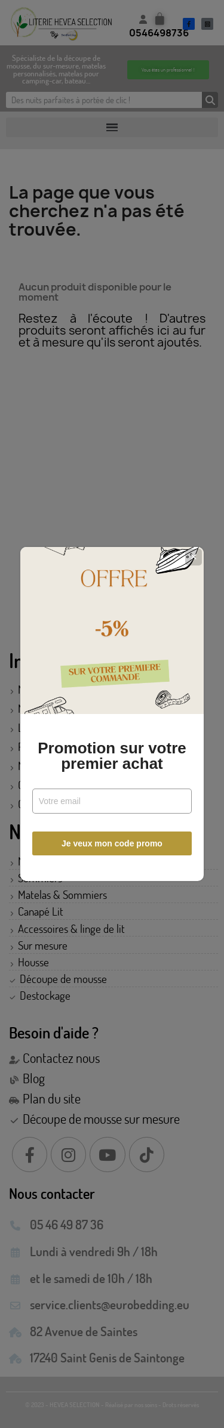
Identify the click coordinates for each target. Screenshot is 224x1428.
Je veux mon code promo (112, 843)
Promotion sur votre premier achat (112, 755)
